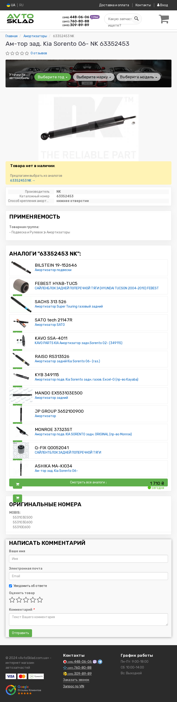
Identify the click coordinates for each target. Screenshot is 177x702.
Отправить (20, 633)
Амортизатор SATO (50, 325)
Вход (162, 5)
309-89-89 (75, 25)
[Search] (136, 19)
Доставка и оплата (114, 5)
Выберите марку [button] (93, 77)
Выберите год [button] (53, 77)
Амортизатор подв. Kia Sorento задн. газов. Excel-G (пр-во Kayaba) (86, 380)
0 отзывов (39, 53)
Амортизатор (45, 416)
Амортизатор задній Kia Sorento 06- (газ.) (67, 361)
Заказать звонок (76, 680)
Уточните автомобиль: (19, 76)
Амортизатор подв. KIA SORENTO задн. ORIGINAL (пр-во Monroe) (83, 434)
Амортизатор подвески (53, 270)
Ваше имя (17, 551)
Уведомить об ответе (28, 586)
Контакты (143, 5)
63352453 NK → (22, 181)
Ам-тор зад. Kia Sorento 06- (56, 471)
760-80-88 (75, 21)
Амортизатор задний (51, 398)
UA (11, 5)
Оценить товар (22, 593)
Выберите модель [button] (138, 77)
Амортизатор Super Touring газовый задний (69, 306)
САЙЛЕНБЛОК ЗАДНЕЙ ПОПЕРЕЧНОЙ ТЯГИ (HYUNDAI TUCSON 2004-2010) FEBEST (97, 288)
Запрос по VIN (73, 686)
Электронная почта (25, 569)
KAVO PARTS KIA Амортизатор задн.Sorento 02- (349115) (78, 343)
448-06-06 (76, 17)
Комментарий (21, 610)
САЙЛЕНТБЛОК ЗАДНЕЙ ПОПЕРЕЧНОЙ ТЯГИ (68, 453)
